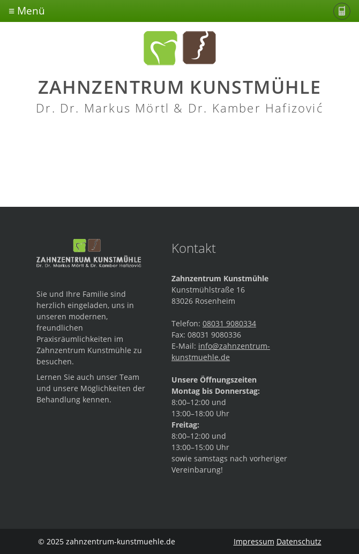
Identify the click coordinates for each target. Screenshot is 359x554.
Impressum (254, 541)
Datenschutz (298, 541)
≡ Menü (27, 10)
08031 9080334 (229, 323)
